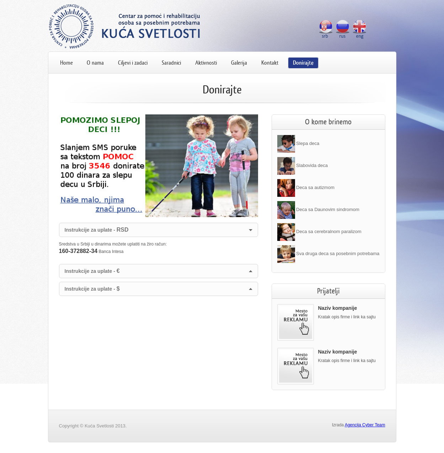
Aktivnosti (206, 62)
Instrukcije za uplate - (97, 230)
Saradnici (171, 62)
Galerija (239, 62)
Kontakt (269, 62)
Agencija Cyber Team (365, 424)
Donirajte (303, 62)
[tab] (158, 230)
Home (66, 62)
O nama (95, 62)
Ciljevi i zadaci (133, 62)
